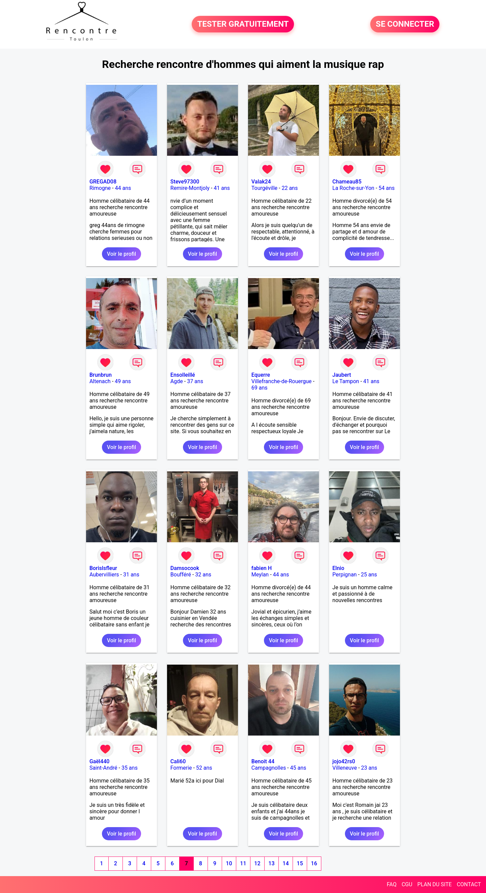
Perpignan (344, 574)
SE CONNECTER (405, 24)
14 (285, 863)
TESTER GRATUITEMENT (243, 24)
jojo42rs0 (343, 761)
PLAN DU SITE (434, 884)
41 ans (222, 188)
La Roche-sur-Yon (353, 188)
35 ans (130, 768)
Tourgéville (264, 188)
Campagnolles (268, 768)
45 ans (298, 768)
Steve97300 (184, 181)
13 (271, 863)
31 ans (131, 574)
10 (229, 863)
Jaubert (341, 375)
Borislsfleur (103, 568)
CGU (407, 884)
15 (300, 863)
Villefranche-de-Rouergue (281, 381)
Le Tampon (345, 381)
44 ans (123, 188)
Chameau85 (346, 181)
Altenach (100, 381)
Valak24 (261, 181)
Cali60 (178, 761)
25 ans (369, 574)
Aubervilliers (104, 574)
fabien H (261, 568)
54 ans (387, 188)
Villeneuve (344, 768)
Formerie (181, 768)
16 (314, 863)
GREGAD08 (102, 181)
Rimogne (100, 188)
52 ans (204, 768)
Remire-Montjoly (190, 188)
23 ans (369, 768)
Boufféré (180, 574)
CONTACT (469, 884)
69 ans (259, 388)
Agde (176, 381)
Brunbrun (100, 375)
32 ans (203, 574)
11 (243, 863)
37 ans (195, 381)
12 (257, 863)
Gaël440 (99, 761)
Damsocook (184, 568)
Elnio (338, 568)
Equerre (260, 375)
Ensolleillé (182, 375)
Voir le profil (121, 254)
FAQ (392, 884)
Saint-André (103, 768)
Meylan (260, 574)
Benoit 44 (262, 761)
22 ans (289, 188)
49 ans (123, 381)
